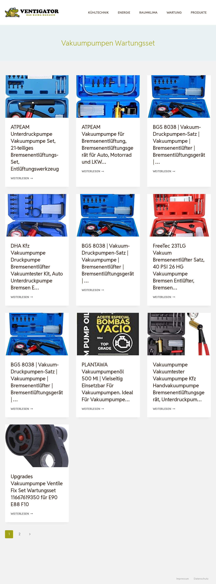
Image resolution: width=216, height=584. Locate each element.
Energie (124, 12)
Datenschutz (201, 578)
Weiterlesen (22, 178)
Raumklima (148, 12)
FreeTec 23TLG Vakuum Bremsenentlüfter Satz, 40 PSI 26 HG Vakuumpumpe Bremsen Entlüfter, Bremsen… (175, 266)
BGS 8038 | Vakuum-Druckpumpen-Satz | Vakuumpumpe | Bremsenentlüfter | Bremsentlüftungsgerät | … (178, 144)
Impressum (182, 578)
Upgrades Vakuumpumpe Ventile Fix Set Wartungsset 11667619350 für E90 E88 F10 (36, 508)
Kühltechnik (98, 12)
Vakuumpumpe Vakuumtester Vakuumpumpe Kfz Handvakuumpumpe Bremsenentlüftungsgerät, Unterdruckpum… (178, 392)
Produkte (199, 12)
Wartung (174, 12)
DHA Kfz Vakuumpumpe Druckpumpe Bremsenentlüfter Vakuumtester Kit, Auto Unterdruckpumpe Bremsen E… (32, 270)
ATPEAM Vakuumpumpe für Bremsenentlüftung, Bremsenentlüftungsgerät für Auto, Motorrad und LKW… (107, 144)
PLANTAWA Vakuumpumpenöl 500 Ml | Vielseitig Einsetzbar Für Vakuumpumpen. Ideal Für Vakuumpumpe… (104, 392)
